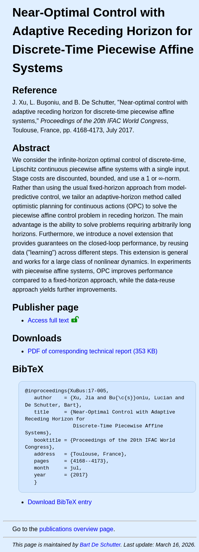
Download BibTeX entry (60, 502)
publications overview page (76, 529)
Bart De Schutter (100, 545)
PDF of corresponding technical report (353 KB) (92, 351)
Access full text (48, 320)
